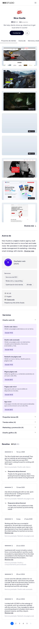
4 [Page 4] (23, 623)
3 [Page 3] (19, 623)
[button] (19, 56)
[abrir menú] (35, 2)
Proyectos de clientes (8, 41)
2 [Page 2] (15, 623)
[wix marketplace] (8, 3)
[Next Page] (30, 623)
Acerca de (22, 41)
